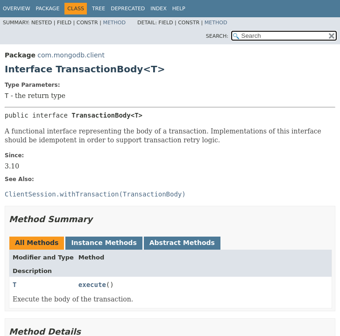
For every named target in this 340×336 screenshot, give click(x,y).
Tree (98, 9)
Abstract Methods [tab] (182, 242)
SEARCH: (217, 36)
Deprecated (128, 9)
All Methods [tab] (36, 242)
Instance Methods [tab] (103, 242)
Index (158, 9)
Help (178, 9)
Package (48, 9)
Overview (16, 9)
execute (92, 284)
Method (114, 23)
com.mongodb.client (71, 55)
